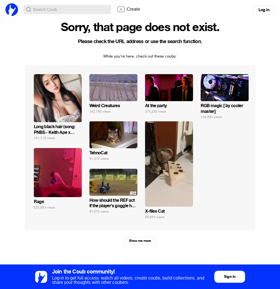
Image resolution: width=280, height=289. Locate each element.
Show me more (140, 241)
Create (128, 9)
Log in (263, 10)
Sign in (229, 276)
